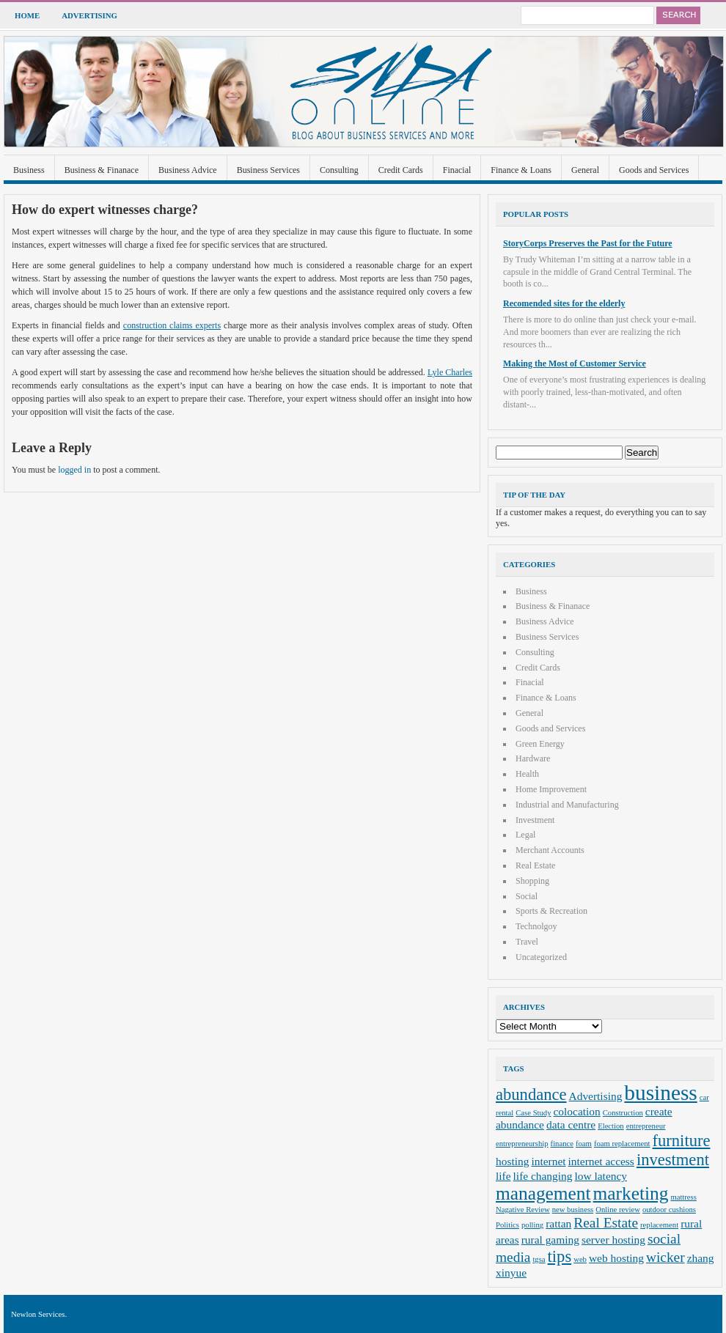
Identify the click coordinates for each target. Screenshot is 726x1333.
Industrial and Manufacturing (567, 805)
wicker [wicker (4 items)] (665, 1257)
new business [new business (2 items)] (573, 1209)
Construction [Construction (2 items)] (623, 1113)
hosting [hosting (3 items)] (512, 1161)
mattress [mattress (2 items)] (683, 1197)
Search (678, 15)
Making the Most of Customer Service (574, 363)
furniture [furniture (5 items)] (682, 1140)
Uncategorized (541, 957)
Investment (535, 820)
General (585, 170)
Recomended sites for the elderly (564, 303)
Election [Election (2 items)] (611, 1126)
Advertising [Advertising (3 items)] (596, 1096)
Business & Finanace (102, 170)
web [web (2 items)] (580, 1259)
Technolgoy (536, 926)
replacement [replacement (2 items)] (659, 1225)
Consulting (339, 170)
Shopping (532, 881)
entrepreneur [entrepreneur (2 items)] (646, 1126)
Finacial (457, 170)
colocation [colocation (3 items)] (577, 1111)
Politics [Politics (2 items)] (507, 1225)
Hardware (533, 758)
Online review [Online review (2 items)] (617, 1209)
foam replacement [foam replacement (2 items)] (622, 1144)
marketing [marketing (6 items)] (631, 1193)
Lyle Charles (450, 372)
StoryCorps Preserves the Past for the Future (587, 243)
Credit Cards (400, 170)
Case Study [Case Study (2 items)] (533, 1113)
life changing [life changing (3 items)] (543, 1176)
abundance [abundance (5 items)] (531, 1094)
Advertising (89, 15)
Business (29, 170)
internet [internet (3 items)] (548, 1161)
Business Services (268, 170)
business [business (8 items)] (660, 1092)
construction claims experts (172, 325)
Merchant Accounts (550, 850)
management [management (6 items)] (543, 1193)
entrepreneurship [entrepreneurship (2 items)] (522, 1144)
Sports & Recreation (551, 911)
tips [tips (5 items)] (560, 1256)
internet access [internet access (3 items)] (601, 1161)
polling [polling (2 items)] (532, 1225)
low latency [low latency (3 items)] (601, 1176)
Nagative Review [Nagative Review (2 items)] (523, 1209)
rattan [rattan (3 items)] (558, 1223)
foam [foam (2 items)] (584, 1144)
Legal (525, 835)
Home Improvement (551, 789)
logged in (74, 470)
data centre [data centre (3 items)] (570, 1124)
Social (527, 896)
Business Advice (187, 170)
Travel (527, 942)
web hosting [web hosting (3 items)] (616, 1258)
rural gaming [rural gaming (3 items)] (550, 1239)
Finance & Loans (521, 170)
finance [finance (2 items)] (562, 1144)
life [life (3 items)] (503, 1176)
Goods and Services (654, 170)
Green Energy (540, 744)
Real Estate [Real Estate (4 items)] (605, 1222)
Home (27, 15)
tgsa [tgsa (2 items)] (538, 1259)
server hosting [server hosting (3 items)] (613, 1239)
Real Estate (535, 865)
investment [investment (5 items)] (673, 1160)
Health (527, 774)
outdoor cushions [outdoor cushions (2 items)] (669, 1209)
